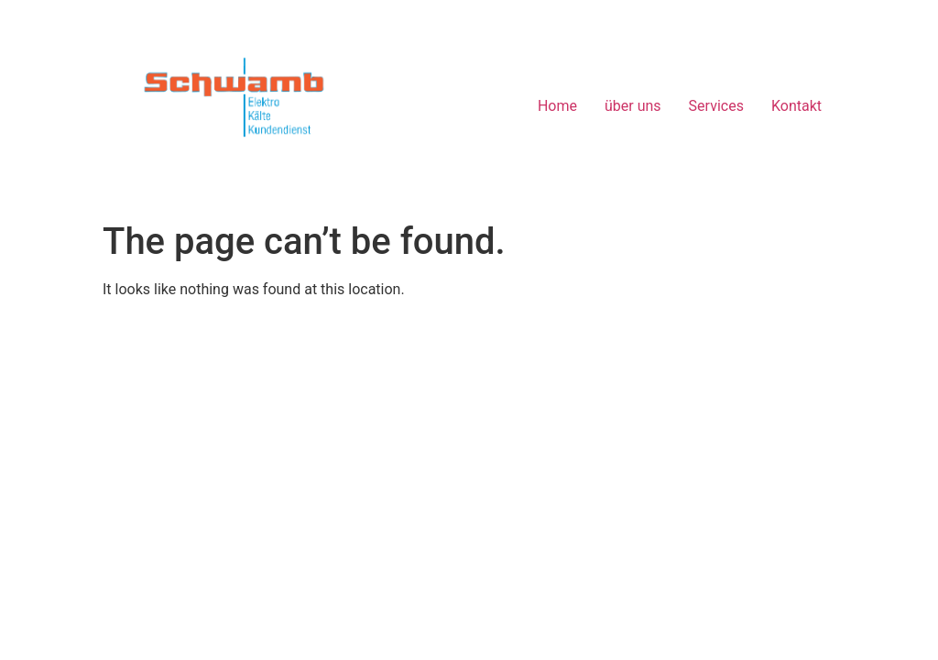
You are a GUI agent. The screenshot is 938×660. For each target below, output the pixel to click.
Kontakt (796, 106)
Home (557, 106)
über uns (633, 106)
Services (716, 106)
